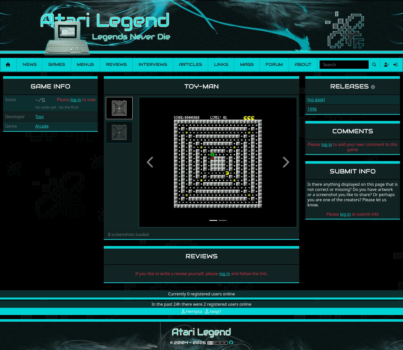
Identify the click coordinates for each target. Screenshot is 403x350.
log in (75, 99)
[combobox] (344, 64)
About (303, 64)
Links (221, 64)
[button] (150, 162)
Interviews (153, 64)
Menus (85, 64)
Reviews (116, 64)
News (29, 64)
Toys (39, 116)
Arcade (42, 126)
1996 (312, 109)
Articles (190, 64)
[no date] (316, 99)
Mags (247, 64)
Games (56, 64)
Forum (274, 64)
